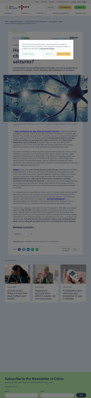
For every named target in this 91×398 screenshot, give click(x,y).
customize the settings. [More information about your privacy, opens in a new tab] (47, 48)
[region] (46, 50)
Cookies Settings (28, 54)
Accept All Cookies (63, 54)
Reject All (49, 54)
